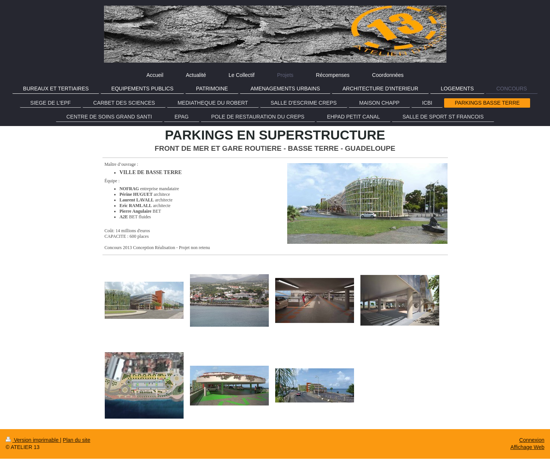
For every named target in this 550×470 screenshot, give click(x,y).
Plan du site (76, 440)
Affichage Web (527, 447)
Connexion (531, 440)
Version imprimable (33, 440)
